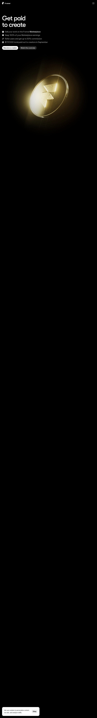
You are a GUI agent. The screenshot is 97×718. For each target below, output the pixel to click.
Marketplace (35, 32)
